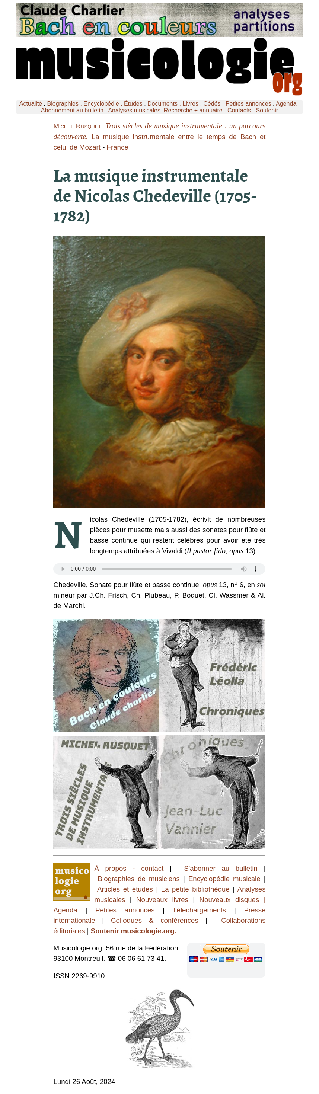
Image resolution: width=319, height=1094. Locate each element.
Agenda (286, 103)
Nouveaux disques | (233, 899)
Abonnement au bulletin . (74, 110)
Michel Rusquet (77, 126)
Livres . (192, 103)
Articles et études (125, 889)
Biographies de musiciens (140, 879)
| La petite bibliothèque (193, 889)
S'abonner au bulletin (221, 868)
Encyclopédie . (103, 103)
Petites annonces (248, 103)
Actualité (30, 103)
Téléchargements (199, 910)
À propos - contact (132, 868)
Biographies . (65, 103)
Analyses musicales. (135, 110)
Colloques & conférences (151, 920)
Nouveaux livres (164, 899)
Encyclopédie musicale (224, 879)
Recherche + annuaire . (195, 110)
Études (133, 103)
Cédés (211, 103)
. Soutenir (264, 110)
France (117, 147)
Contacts (239, 110)
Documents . (164, 103)
